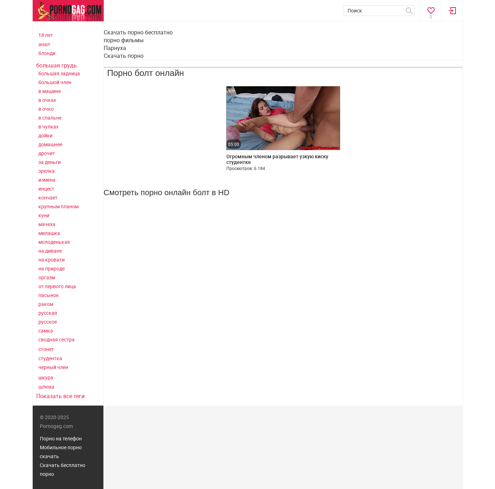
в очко (46, 108)
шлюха (46, 386)
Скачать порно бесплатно (138, 32)
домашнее (50, 144)
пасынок (48, 295)
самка (45, 330)
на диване (50, 250)
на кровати (51, 259)
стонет (46, 349)
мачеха (46, 224)
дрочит (46, 153)
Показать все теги (60, 396)
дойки (45, 135)
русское (47, 321)
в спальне (49, 117)
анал (44, 44)
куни (43, 215)
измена (46, 179)
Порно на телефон (61, 438)
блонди (46, 53)
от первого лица (57, 286)
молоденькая (54, 241)
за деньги (49, 162)
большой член (54, 82)
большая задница (59, 73)
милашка (49, 233)
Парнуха (115, 48)
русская (47, 312)
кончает (48, 197)
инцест (46, 188)
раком (45, 304)
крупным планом (58, 206)
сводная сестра (56, 339)
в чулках (48, 126)
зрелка (46, 170)
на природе (51, 268)
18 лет (45, 35)
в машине (49, 91)
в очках (47, 100)
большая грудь (56, 65)
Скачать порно (124, 56)
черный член (53, 367)
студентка (50, 358)
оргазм (46, 277)
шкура (45, 377)
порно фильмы (124, 40)
